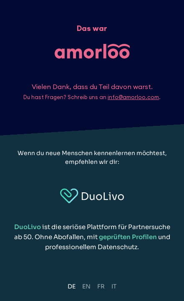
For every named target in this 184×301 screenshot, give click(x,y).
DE (72, 286)
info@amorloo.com (133, 97)
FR (101, 286)
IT (113, 286)
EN (86, 286)
